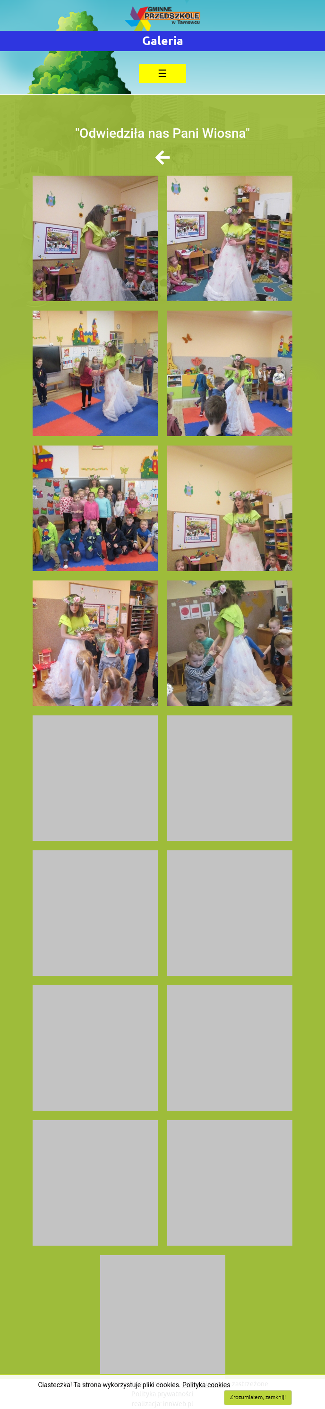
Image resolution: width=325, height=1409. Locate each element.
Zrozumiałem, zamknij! (258, 1397)
